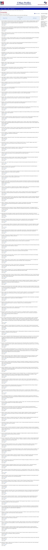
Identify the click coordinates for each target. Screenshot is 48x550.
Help (8, 8)
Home (2, 8)
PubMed (5, 29)
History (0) (12, 8)
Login (1, 10)
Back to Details (37, 13)
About (5, 8)
